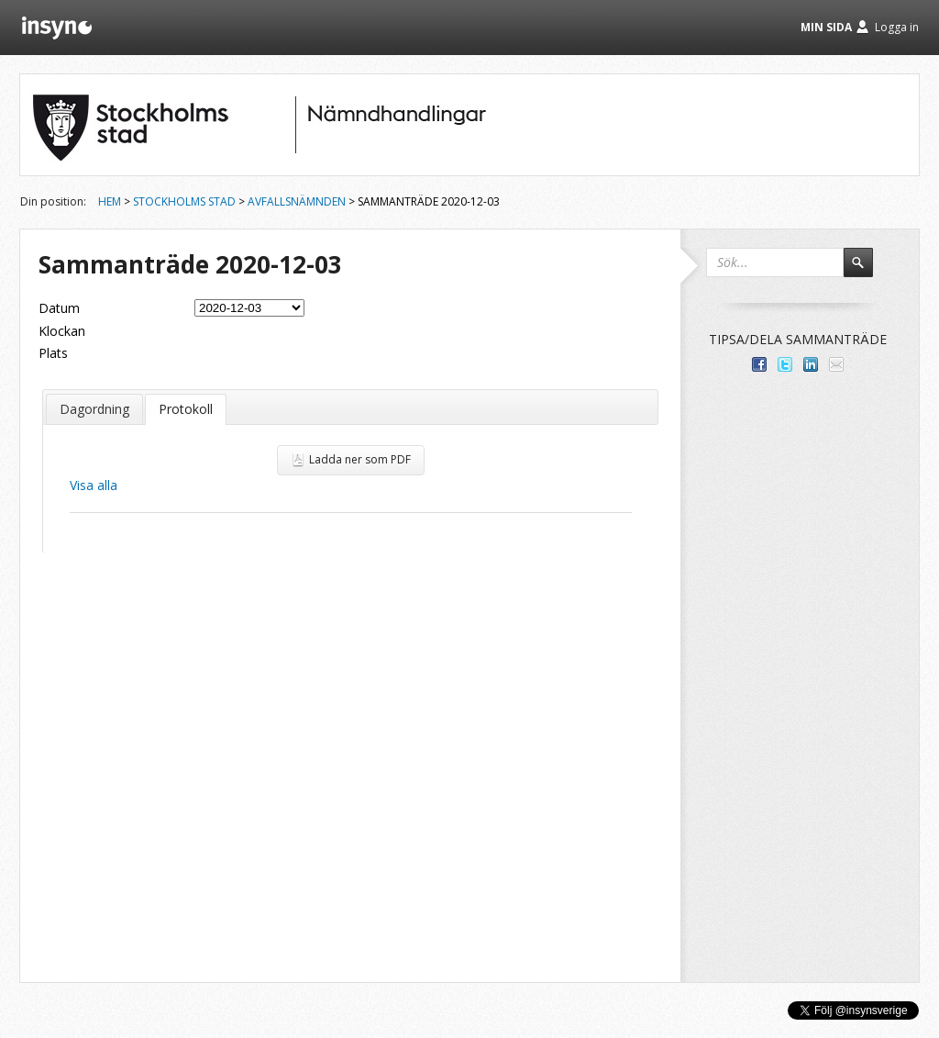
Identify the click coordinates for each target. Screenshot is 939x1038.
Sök (866, 271)
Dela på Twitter (785, 364)
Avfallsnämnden (297, 201)
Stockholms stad (184, 201)
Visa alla (93, 485)
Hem (109, 201)
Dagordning (94, 409)
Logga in (897, 27)
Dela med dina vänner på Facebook (759, 364)
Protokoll (186, 409)
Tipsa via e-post (836, 364)
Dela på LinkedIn (810, 364)
